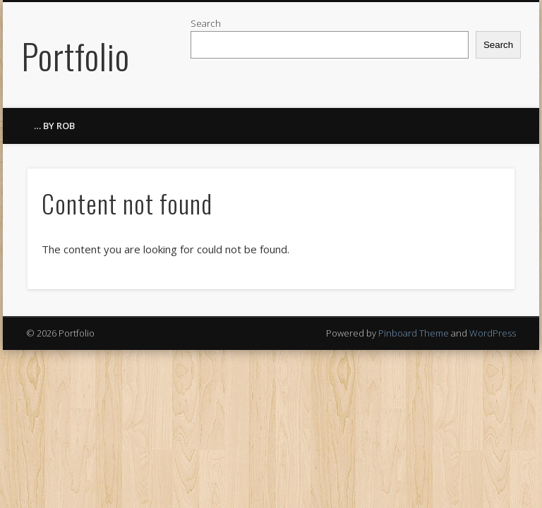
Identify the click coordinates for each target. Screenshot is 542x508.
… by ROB (54, 125)
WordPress (492, 333)
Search (206, 23)
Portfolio (75, 55)
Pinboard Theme (413, 333)
